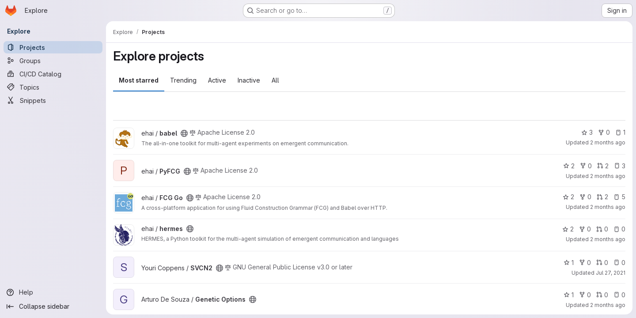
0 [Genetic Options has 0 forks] (585, 295)
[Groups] (53, 60)
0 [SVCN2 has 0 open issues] (619, 262)
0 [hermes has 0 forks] (585, 229)
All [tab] (275, 80)
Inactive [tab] (249, 80)
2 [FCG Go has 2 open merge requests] (602, 197)
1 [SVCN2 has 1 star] (569, 262)
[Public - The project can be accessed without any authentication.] (184, 133)
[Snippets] (53, 100)
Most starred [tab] (139, 80)
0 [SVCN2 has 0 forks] (585, 262)
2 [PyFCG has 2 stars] (569, 166)
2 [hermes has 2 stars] (568, 229)
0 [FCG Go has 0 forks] (585, 197)
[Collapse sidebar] (53, 306)
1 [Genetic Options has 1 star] (569, 295)
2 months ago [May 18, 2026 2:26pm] (607, 207)
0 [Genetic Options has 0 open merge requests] (602, 295)
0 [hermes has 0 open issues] (619, 229)
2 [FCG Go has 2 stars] (568, 197)
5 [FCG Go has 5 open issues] (619, 197)
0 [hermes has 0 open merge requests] (602, 229)
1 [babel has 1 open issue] (620, 132)
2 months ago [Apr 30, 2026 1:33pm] (607, 239)
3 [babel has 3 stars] (587, 132)
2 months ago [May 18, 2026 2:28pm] (607, 176)
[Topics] (53, 87)
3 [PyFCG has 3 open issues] (619, 166)
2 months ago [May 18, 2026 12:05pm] (607, 305)
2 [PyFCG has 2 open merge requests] (603, 166)
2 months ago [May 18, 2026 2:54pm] (607, 142)
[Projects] (53, 47)
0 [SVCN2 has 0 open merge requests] (602, 262)
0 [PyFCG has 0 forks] (586, 166)
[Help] (53, 292)
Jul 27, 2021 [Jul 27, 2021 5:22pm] (610, 272)
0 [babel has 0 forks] (604, 132)
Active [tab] (217, 80)
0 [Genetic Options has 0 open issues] (619, 295)
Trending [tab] (183, 80)
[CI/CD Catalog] (53, 74)
